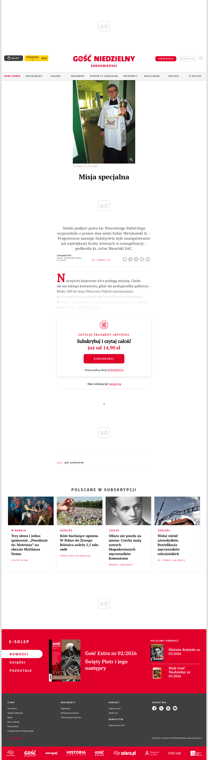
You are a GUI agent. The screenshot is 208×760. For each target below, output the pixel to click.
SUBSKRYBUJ (166, 59)
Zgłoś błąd (15, 738)
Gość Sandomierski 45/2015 (69, 259)
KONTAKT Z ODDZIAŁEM (104, 76)
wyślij (148, 258)
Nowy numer (12, 76)
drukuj (142, 258)
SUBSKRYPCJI (116, 370)
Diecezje (173, 76)
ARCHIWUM (77, 76)
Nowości (17, 654)
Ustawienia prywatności (71, 717)
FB (131, 258)
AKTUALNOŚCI (34, 76)
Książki (17, 662)
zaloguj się (187, 59)
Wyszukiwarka (201, 58)
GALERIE (56, 76)
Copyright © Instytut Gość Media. (165, 738)
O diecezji (195, 76)
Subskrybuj (104, 358)
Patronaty (130, 76)
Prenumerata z (32, 58)
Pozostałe (17, 670)
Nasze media (152, 76)
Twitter (137, 258)
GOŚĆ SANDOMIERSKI (74, 462)
